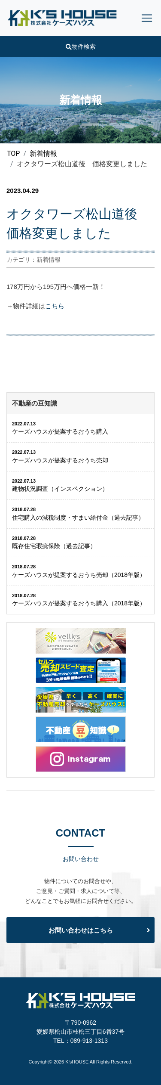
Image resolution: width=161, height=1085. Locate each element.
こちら (54, 306)
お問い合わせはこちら (81, 930)
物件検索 (81, 46)
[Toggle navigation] (146, 18)
